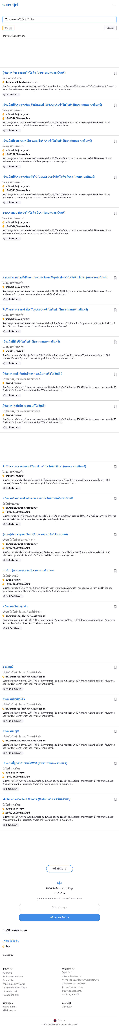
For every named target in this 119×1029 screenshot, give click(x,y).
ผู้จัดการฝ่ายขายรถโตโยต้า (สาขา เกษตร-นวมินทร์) (34, 72)
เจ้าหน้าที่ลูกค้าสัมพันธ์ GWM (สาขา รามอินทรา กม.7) (34, 763)
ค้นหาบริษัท (7, 980)
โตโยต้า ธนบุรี (10, 575)
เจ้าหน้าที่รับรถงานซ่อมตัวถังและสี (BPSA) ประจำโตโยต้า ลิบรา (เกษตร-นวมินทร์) (52, 104)
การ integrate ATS (70, 994)
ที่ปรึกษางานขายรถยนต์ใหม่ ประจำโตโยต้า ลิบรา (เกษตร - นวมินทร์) (44, 466)
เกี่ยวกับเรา (67, 1006)
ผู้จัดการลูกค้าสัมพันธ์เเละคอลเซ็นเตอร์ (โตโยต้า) (32, 373)
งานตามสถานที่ (9, 991)
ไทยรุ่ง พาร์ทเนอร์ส (12, 110)
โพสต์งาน (66, 972)
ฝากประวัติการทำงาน (12, 976)
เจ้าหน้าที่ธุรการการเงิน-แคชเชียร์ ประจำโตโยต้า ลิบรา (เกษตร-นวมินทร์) (47, 140)
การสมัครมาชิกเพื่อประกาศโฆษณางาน (80, 980)
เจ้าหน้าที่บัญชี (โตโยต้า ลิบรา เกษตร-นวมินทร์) (31, 341)
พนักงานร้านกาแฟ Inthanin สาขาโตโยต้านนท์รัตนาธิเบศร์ (37, 498)
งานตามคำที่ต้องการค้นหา (14, 987)
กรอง (8, 28)
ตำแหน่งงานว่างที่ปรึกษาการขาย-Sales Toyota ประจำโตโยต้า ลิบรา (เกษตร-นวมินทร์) (55, 277)
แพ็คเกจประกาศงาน (71, 976)
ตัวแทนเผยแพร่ (9, 1006)
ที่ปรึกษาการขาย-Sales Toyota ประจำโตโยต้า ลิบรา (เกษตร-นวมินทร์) (45, 309)
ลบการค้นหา (8, 955)
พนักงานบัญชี (10, 731)
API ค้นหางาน (9, 1010)
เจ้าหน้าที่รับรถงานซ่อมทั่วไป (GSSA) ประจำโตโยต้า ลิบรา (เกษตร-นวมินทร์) (48, 176)
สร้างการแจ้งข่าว (59, 917)
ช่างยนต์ (7, 667)
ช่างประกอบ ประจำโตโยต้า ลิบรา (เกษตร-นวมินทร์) (33, 212)
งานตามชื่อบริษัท (10, 994)
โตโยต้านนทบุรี (10, 503)
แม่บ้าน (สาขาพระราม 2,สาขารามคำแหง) (28, 570)
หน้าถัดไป (59, 868)
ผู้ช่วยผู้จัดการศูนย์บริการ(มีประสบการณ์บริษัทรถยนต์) (35, 534)
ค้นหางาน (7, 972)
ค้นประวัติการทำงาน (72, 991)
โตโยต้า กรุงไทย (11, 768)
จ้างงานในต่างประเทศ (72, 987)
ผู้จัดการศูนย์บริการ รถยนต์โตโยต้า (23, 405)
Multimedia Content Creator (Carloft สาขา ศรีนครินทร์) (36, 799)
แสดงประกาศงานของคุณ (74, 983)
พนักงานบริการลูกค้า (15, 606)
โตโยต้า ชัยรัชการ (12, 78)
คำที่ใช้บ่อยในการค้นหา (13, 983)
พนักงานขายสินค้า (13, 699)
